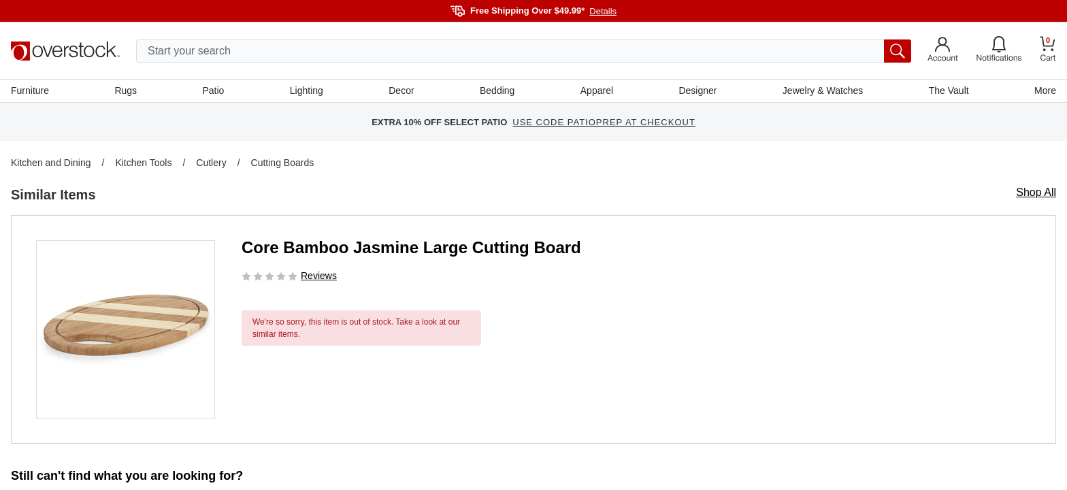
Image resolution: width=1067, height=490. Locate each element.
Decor (401, 90)
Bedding (497, 90)
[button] (125, 329)
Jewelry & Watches (823, 90)
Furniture (30, 90)
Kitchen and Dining (51, 162)
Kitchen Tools (143, 162)
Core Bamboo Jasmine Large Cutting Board (411, 247)
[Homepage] (65, 51)
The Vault (949, 90)
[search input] (523, 51)
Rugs (125, 90)
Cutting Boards (282, 162)
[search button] (897, 51)
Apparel (596, 90)
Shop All (1036, 192)
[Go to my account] (943, 51)
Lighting (306, 90)
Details (603, 11)
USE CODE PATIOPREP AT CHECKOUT (603, 122)
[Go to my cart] (1048, 50)
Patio (214, 90)
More (1045, 90)
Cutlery (211, 162)
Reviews (319, 275)
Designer (697, 90)
